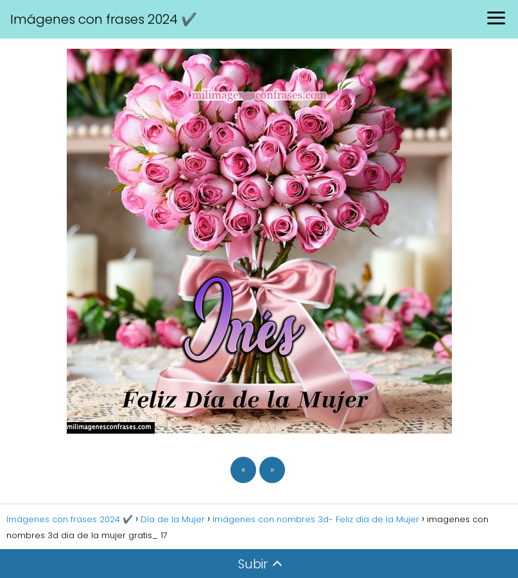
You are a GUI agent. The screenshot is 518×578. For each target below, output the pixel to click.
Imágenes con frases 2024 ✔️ (103, 19)
